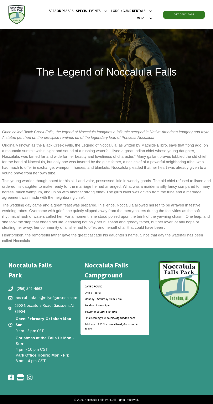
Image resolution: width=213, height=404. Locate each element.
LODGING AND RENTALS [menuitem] (128, 11)
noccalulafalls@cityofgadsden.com (46, 298)
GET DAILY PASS (184, 14)
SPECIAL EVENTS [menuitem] (88, 11)
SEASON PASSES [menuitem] (61, 11)
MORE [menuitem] (141, 18)
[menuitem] (106, 11)
